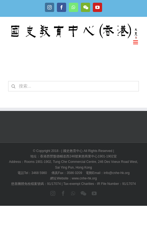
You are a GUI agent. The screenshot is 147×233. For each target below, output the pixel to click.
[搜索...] (73, 86)
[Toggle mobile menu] (136, 42)
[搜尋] (13, 86)
